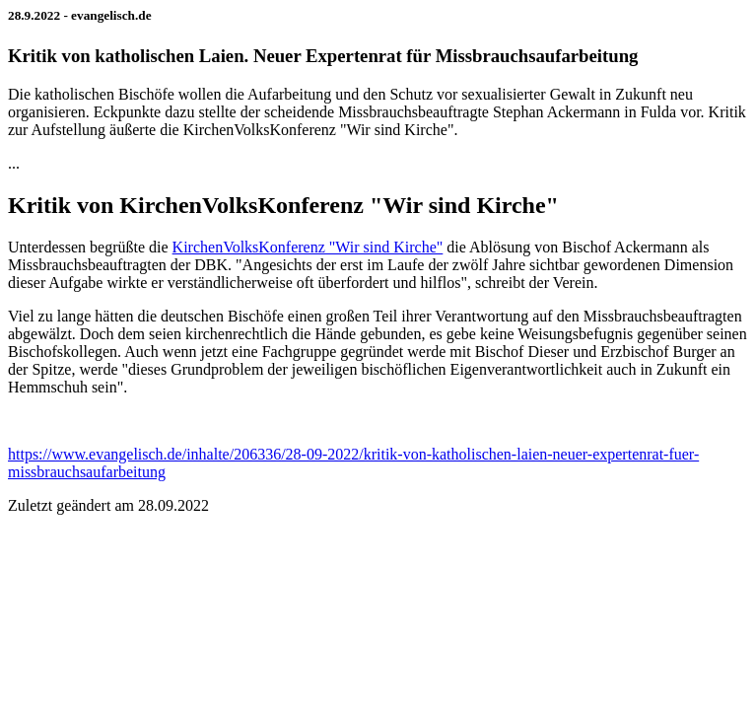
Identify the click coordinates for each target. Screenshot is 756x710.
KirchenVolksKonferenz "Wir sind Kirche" (308, 247)
